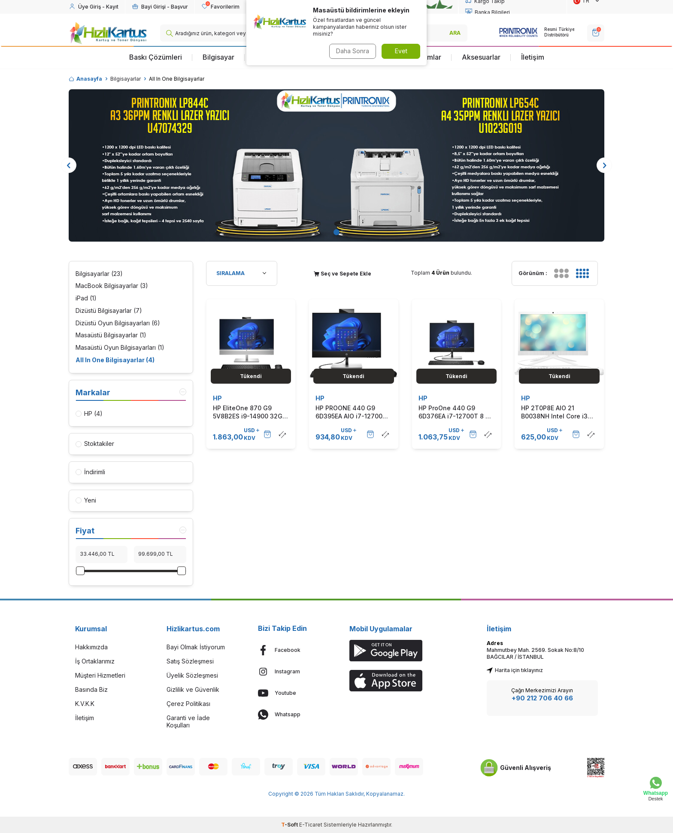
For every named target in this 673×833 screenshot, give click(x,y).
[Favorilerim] (220, 6)
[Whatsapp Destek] (656, 789)
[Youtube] (291, 693)
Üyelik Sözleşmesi (192, 675)
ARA (455, 33)
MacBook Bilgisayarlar (112, 286)
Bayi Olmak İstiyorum (196, 647)
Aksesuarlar (481, 57)
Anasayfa (85, 79)
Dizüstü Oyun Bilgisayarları (118, 323)
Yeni (86, 500)
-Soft (290, 824)
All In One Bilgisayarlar (115, 360)
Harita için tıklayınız (515, 670)
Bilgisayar (218, 57)
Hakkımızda (91, 647)
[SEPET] (595, 33)
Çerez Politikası (188, 703)
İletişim (532, 57)
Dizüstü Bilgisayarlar (109, 311)
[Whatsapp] (291, 714)
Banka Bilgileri (487, 12)
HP (217, 398)
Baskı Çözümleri (155, 57)
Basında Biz (91, 689)
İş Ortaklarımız (95, 661)
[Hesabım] (93, 6)
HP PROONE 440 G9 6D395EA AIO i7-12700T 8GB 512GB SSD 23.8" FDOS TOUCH (351, 412)
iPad (86, 298)
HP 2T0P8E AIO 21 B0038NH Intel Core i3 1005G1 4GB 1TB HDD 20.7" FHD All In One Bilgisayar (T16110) (554, 412)
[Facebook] (291, 650)
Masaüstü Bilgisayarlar (111, 335)
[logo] (108, 33)
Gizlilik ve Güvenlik (193, 689)
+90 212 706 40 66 (542, 698)
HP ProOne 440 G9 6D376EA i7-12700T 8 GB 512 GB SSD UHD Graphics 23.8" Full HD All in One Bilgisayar (456, 412)
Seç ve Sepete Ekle (342, 273)
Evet (401, 51)
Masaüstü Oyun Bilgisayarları (120, 348)
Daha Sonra (351, 51)
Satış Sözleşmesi (190, 661)
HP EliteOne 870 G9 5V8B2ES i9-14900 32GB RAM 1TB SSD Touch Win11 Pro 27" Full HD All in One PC (249, 412)
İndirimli (90, 472)
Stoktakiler (95, 443)
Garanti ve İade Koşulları (188, 721)
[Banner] (336, 165)
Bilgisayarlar (125, 79)
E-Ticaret (310, 824)
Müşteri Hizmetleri (100, 675)
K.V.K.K (84, 703)
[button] (336, 232)
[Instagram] (291, 671)
